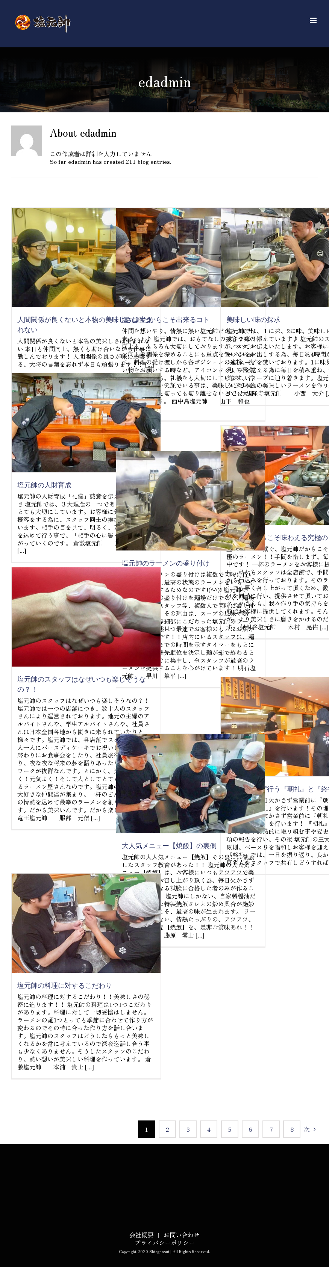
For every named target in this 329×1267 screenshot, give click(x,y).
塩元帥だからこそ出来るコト (166, 320)
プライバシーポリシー (165, 1242)
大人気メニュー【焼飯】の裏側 (169, 846)
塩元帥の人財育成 (44, 485)
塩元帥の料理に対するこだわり (64, 986)
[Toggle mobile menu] (314, 20)
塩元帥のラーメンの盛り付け (166, 563)
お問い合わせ (182, 1234)
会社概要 (141, 1234)
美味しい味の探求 (253, 320)
